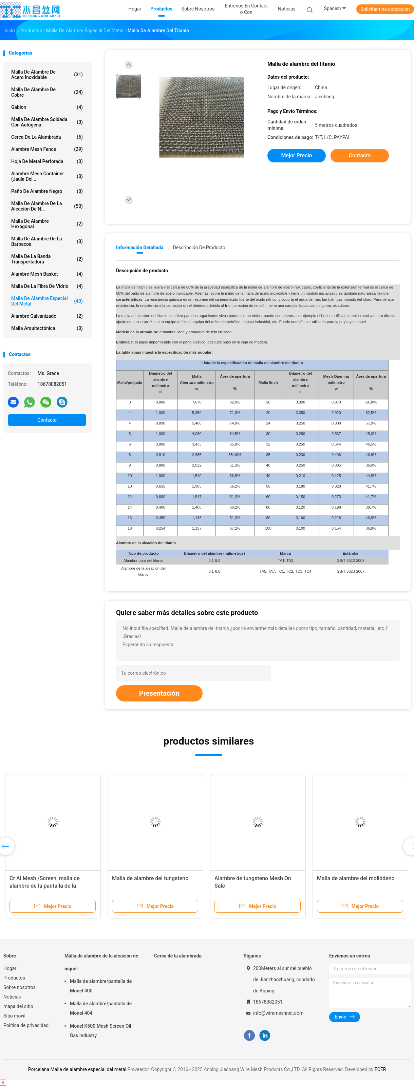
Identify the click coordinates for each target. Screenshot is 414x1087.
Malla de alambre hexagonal (47, 223)
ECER (380, 1069)
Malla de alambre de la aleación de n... (47, 206)
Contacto (47, 420)
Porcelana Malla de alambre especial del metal (77, 1069)
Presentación (159, 693)
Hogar (9, 968)
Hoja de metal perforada (47, 161)
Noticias (12, 997)
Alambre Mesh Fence (47, 149)
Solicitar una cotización (385, 9)
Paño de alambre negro (47, 191)
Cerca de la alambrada (47, 137)
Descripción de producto (199, 247)
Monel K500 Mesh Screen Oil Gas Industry (100, 1030)
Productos (14, 978)
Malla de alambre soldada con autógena (47, 122)
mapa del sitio (18, 1006)
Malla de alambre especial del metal (47, 301)
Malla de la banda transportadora (47, 259)
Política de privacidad (26, 1025)
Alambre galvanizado (47, 316)
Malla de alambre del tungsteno (150, 878)
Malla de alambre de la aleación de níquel (101, 962)
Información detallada (140, 247)
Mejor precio (296, 155)
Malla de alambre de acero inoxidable (47, 74)
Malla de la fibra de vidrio (47, 286)
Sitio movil (14, 1016)
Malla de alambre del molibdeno (356, 878)
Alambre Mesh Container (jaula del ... (47, 176)
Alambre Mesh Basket (47, 274)
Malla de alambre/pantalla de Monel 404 (101, 1008)
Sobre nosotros (19, 987)
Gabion (47, 107)
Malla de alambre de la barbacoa (47, 241)
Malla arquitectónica (47, 328)
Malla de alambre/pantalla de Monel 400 (101, 986)
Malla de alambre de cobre (47, 92)
